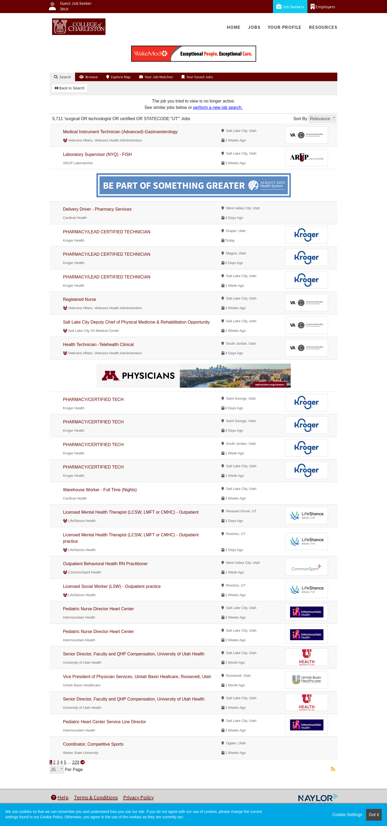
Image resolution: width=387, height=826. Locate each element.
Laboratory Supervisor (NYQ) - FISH (97, 154)
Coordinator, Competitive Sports (93, 744)
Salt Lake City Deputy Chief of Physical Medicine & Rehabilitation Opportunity (136, 322)
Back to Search (69, 88)
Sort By (300, 118)
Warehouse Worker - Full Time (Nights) (100, 489)
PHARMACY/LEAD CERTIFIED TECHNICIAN (106, 232)
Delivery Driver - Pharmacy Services (97, 209)
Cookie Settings (347, 814)
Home (233, 27)
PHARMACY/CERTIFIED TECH (93, 399)
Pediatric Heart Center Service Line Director (104, 721)
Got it (374, 814)
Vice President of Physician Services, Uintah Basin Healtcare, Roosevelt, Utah (137, 676)
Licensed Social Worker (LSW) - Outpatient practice (112, 586)
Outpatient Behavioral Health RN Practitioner (105, 563)
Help (60, 797)
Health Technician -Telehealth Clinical (98, 344)
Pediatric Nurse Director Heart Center (98, 609)
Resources (323, 27)
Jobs (254, 27)
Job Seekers (290, 6)
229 (75, 762)
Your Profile (285, 27)
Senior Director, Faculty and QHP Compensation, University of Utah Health (134, 654)
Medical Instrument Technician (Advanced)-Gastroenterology (120, 131)
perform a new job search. (218, 107)
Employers (323, 6)
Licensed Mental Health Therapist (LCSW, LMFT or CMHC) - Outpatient (131, 512)
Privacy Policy (138, 797)
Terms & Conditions (96, 797)
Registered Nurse (79, 299)
